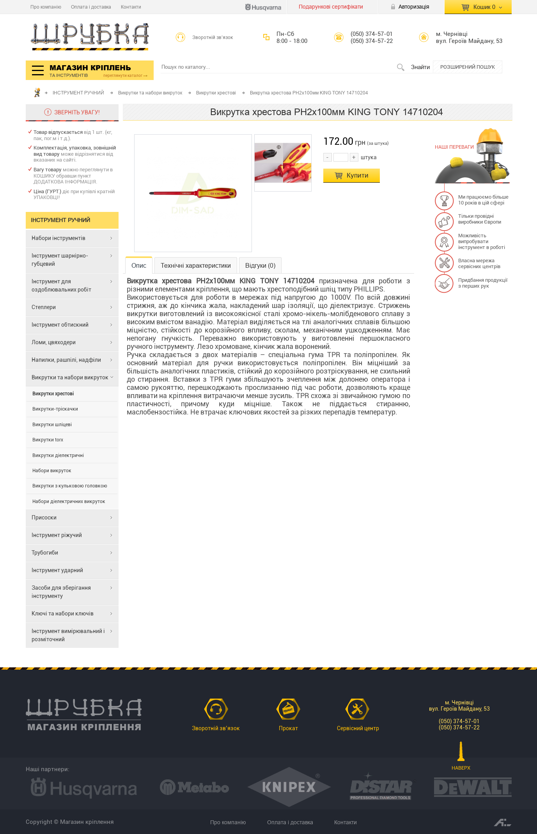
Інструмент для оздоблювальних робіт (61, 285)
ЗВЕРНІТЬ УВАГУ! (77, 112)
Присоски (44, 517)
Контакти (131, 7)
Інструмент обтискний (60, 325)
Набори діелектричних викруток (68, 501)
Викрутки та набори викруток (150, 93)
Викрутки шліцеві (52, 424)
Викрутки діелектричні (58, 455)
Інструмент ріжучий (57, 535)
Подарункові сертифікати (331, 7)
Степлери (44, 307)
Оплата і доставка (91, 7)
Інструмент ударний (57, 570)
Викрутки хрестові (216, 93)
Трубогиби (45, 552)
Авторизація (414, 7)
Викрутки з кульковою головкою (69, 486)
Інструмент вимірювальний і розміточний (68, 635)
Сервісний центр (358, 728)
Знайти (420, 67)
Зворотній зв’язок (212, 37)
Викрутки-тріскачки (55, 409)
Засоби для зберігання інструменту (61, 592)
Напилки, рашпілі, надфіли (66, 360)
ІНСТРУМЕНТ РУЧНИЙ (79, 93)
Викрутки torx (47, 440)
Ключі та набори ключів (63, 613)
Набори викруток (51, 470)
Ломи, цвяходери (54, 342)
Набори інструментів (58, 238)
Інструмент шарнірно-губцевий (60, 260)
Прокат (288, 728)
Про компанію (45, 7)
